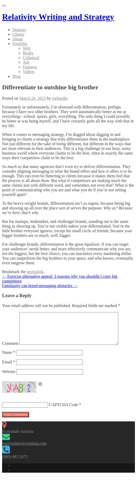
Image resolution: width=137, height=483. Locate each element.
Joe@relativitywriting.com (24, 449)
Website (8, 378)
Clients (18, 34)
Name (8, 358)
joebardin (59, 98)
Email (8, 368)
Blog (16, 76)
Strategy (19, 29)
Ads (26, 62)
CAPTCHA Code (63, 411)
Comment (10, 349)
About (17, 39)
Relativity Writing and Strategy (58, 16)
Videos (28, 71)
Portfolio (19, 43)
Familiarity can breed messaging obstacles (40, 285)
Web (26, 48)
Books (28, 53)
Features (30, 67)
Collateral (31, 57)
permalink (35, 271)
